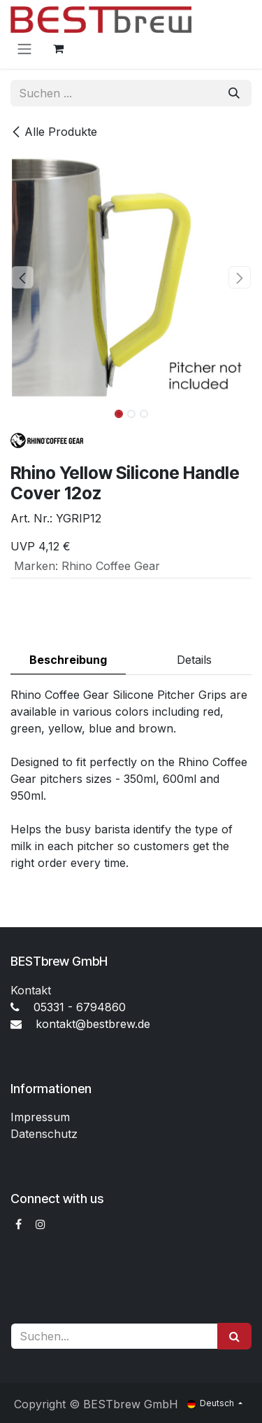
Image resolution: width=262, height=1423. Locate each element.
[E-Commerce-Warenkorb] (58, 48)
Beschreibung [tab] (68, 660)
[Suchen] (234, 93)
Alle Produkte (53, 132)
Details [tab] (194, 660)
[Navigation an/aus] (24, 48)
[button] (22, 277)
